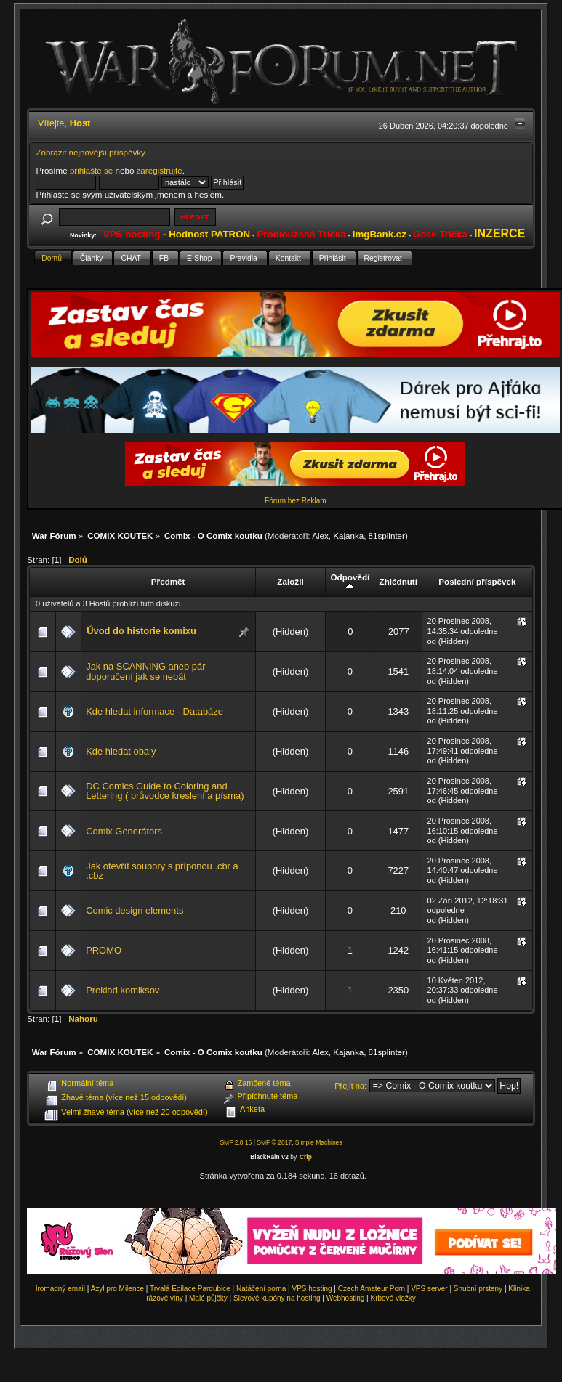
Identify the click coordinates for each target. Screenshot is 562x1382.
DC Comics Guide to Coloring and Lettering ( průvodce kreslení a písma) (165, 791)
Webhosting (345, 1298)
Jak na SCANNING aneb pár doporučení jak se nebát (145, 671)
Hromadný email (58, 1289)
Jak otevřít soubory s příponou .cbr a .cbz (162, 871)
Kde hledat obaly (121, 751)
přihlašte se (91, 170)
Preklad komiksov (122, 990)
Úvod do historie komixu (141, 630)
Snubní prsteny (478, 1289)
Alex (320, 535)
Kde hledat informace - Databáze (154, 711)
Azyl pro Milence (117, 1289)
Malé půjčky (208, 1298)
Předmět (168, 581)
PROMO (103, 950)
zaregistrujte (159, 170)
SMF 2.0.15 (236, 1142)
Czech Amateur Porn (371, 1289)
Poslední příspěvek (476, 581)
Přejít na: (350, 1085)
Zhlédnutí (398, 581)
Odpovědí (350, 581)
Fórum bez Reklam (295, 501)
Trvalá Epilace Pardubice (190, 1289)
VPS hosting (312, 1289)
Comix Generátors (124, 831)
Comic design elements (134, 910)
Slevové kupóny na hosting (277, 1298)
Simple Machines (318, 1142)
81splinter (387, 535)
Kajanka (348, 535)
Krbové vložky (392, 1298)
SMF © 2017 (274, 1142)
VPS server (429, 1289)
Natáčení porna (261, 1289)
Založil (290, 581)
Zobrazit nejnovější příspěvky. (91, 152)
